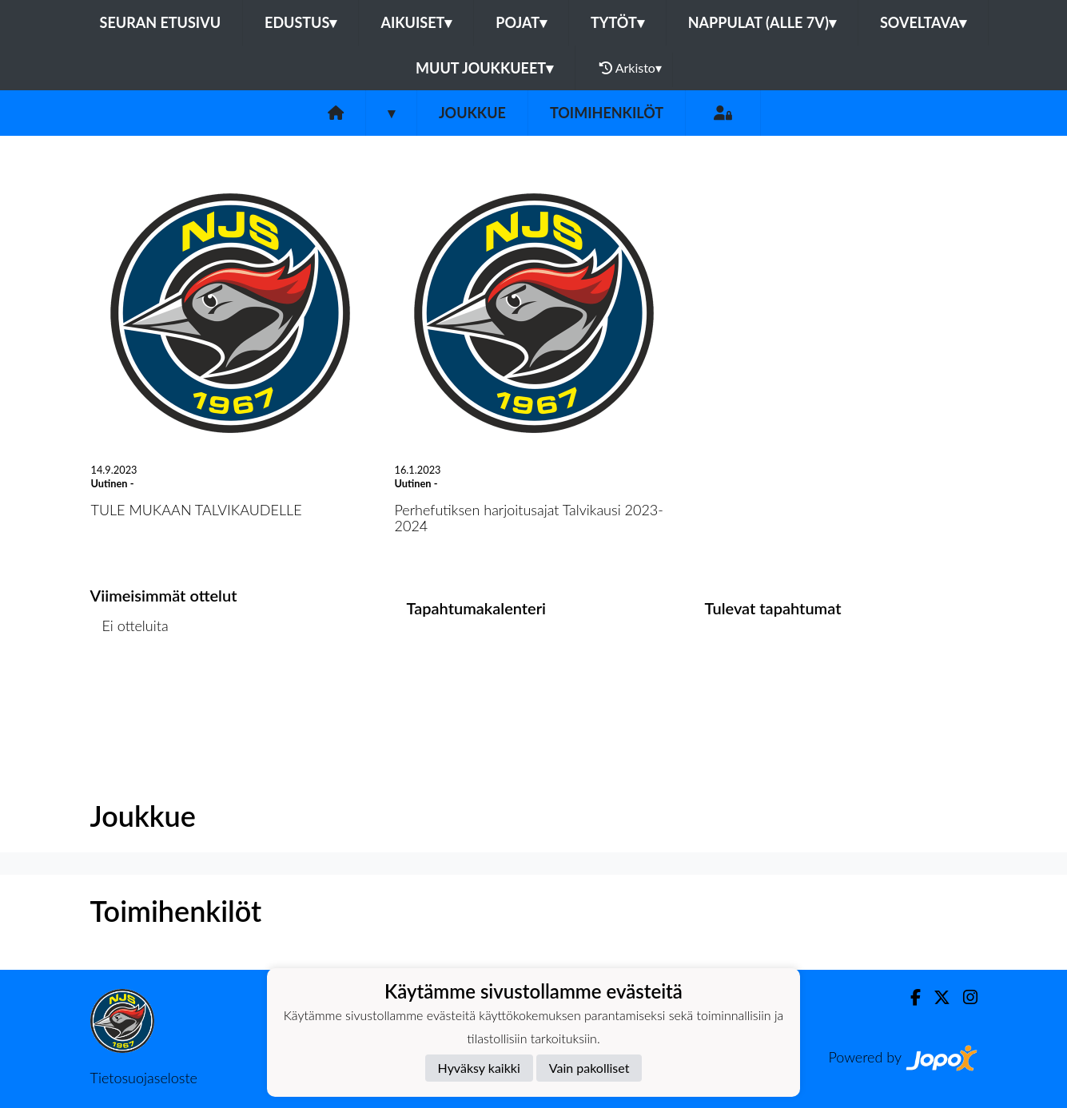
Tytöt (617, 22)
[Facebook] (909, 997)
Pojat (521, 22)
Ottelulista (130, 687)
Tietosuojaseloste (143, 1077)
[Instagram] (963, 997)
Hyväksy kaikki (479, 1067)
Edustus (300, 22)
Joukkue (472, 112)
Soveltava (923, 22)
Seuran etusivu (160, 22)
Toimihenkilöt (606, 112)
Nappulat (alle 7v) (762, 22)
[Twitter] (935, 997)
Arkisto (630, 67)
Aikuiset (416, 22)
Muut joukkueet (484, 68)
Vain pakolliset (589, 1067)
